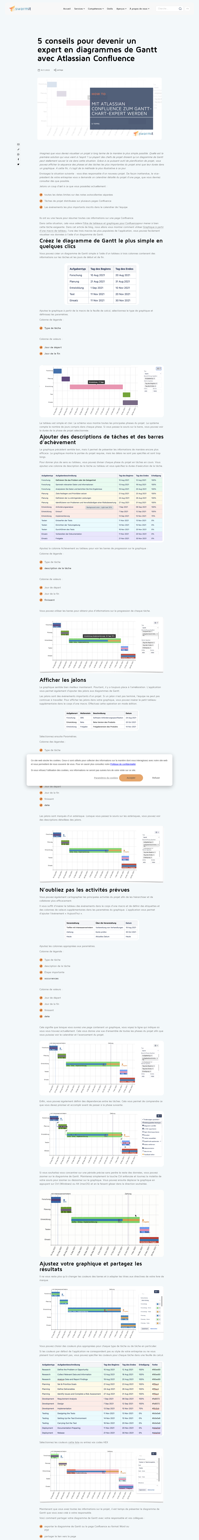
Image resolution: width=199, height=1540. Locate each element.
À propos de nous (138, 9)
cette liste (73, 1442)
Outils (110, 9)
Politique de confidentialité (123, 764)
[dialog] (99, 770)
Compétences (95, 9)
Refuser (156, 778)
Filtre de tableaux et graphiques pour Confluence (110, 223)
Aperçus (120, 9)
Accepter (131, 778)
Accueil (67, 9)
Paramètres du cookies (106, 778)
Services (78, 9)
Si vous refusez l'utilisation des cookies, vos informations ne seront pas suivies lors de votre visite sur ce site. (83, 770)
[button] (79, 9)
